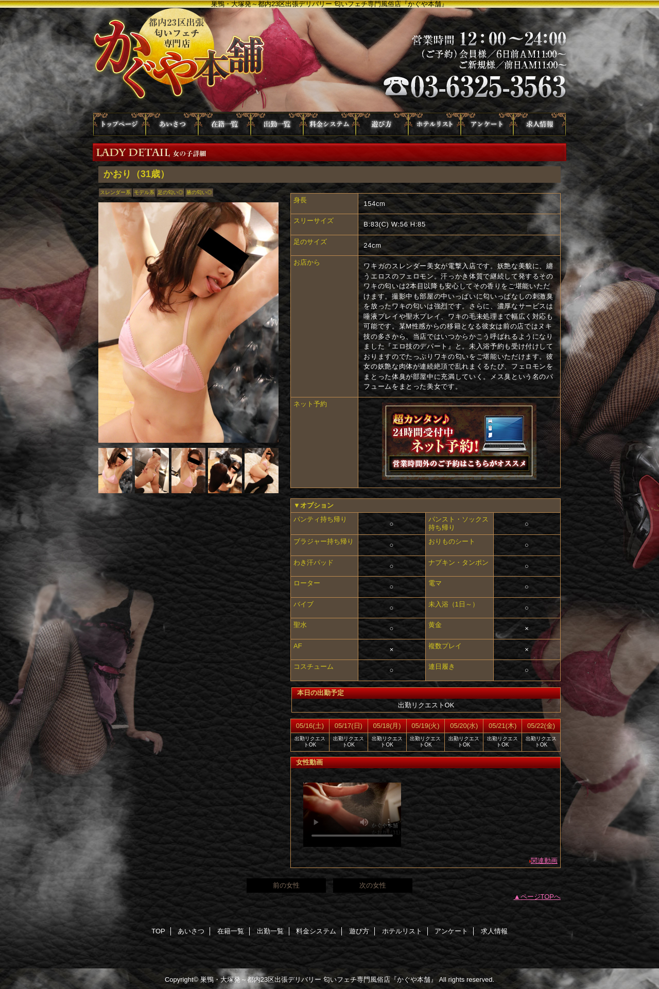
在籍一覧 (224, 124)
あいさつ (172, 124)
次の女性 (372, 885)
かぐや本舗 (329, 60)
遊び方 (382, 124)
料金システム (329, 124)
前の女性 (286, 885)
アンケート (487, 124)
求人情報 (539, 124)
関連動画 (544, 860)
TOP (119, 124)
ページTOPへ (541, 896)
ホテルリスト (434, 124)
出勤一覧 (277, 124)
